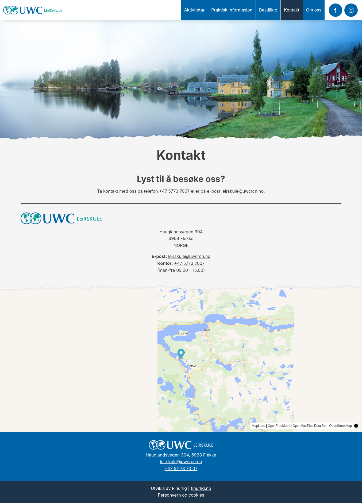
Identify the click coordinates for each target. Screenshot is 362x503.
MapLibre (258, 426)
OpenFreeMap (278, 426)
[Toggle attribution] (356, 426)
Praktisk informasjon (231, 10)
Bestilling (268, 10)
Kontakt (291, 10)
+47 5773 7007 (174, 191)
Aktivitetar (194, 10)
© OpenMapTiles (301, 426)
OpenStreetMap (340, 426)
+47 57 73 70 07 (181, 468)
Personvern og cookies (181, 495)
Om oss (313, 10)
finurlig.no (201, 488)
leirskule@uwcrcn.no (242, 191)
